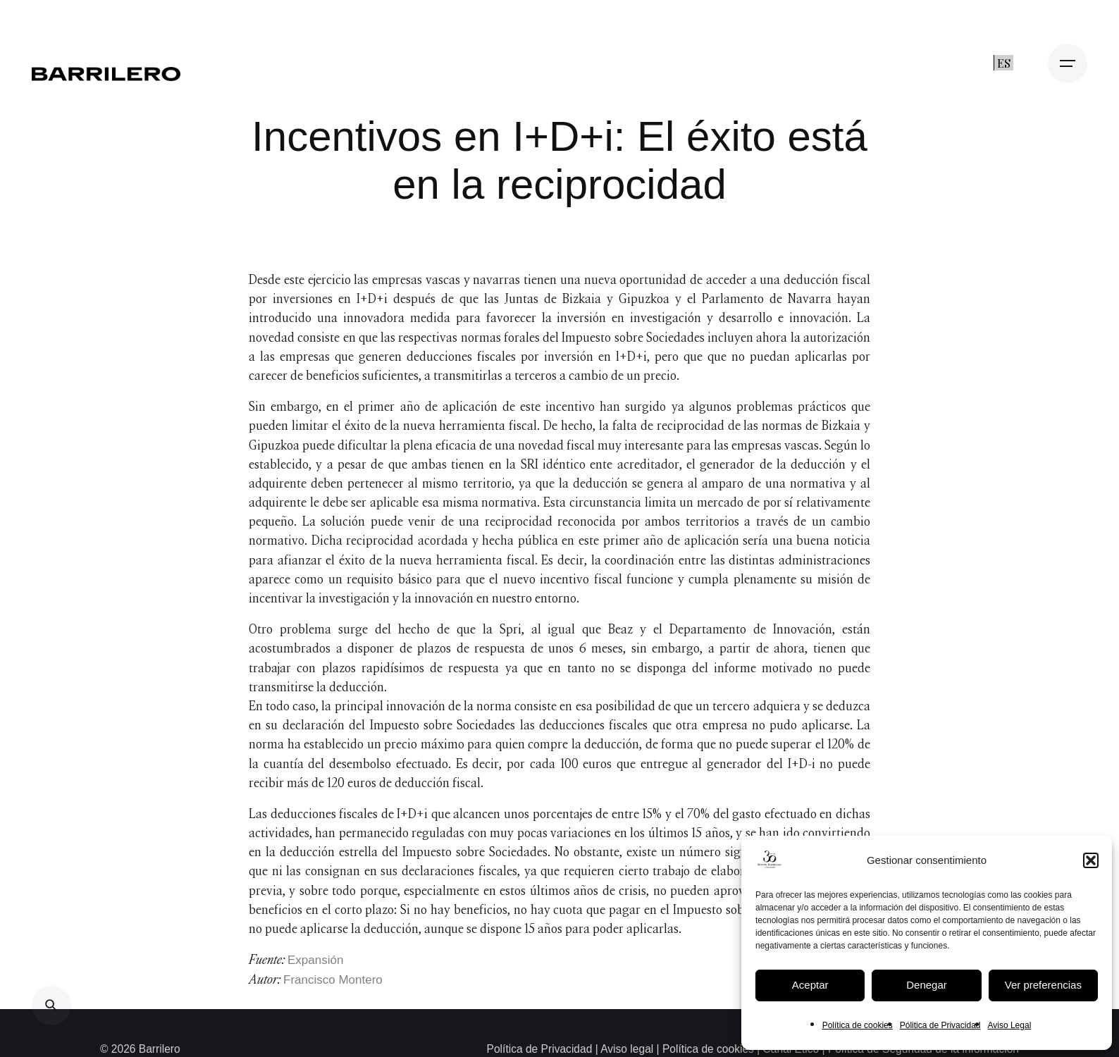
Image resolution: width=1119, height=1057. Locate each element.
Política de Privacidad (541, 1049)
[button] (1091, 860)
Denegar (926, 985)
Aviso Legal (1009, 1025)
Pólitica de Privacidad (940, 1025)
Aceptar (810, 985)
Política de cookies (857, 1025)
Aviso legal (626, 1049)
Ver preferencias (1043, 985)
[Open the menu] (1067, 63)
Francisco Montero (333, 980)
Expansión (315, 960)
